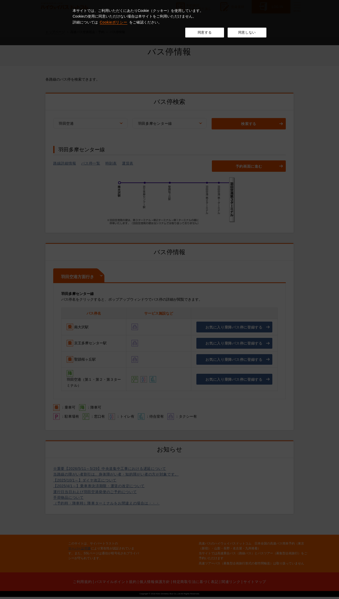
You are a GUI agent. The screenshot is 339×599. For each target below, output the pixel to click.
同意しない (247, 32)
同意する (205, 32)
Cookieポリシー (113, 22)
